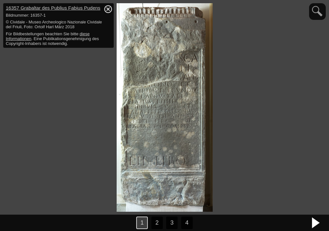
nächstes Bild (316, 223)
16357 (53, 8)
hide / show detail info (108, 9)
